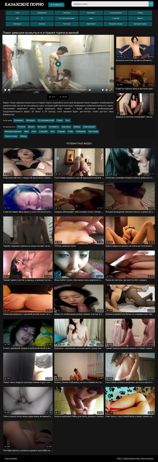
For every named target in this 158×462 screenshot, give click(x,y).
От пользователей (66, 18)
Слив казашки (89, 127)
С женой (115, 18)
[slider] (45, 90)
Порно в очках (11, 136)
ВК (17, 18)
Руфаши (61, 131)
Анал (91, 18)
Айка (26, 131)
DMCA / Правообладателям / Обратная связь (135, 458)
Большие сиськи (115, 24)
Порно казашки (11, 458)
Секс (18, 13)
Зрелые (42, 24)
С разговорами (116, 13)
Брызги (31, 127)
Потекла (21, 127)
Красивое (91, 13)
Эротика (66, 13)
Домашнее (42, 13)
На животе (54, 127)
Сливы (140, 13)
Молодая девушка (13, 131)
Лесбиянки (80, 131)
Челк (34, 131)
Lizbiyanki (43, 131)
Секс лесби (93, 131)
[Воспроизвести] (6, 90)
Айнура (23, 136)
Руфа (70, 131)
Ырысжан (66, 127)
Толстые (66, 24)
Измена (77, 127)
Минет (140, 18)
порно (24, 4)
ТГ (42, 18)
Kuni (52, 131)
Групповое (91, 24)
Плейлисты (56, 5)
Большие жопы (140, 24)
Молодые (17, 24)
